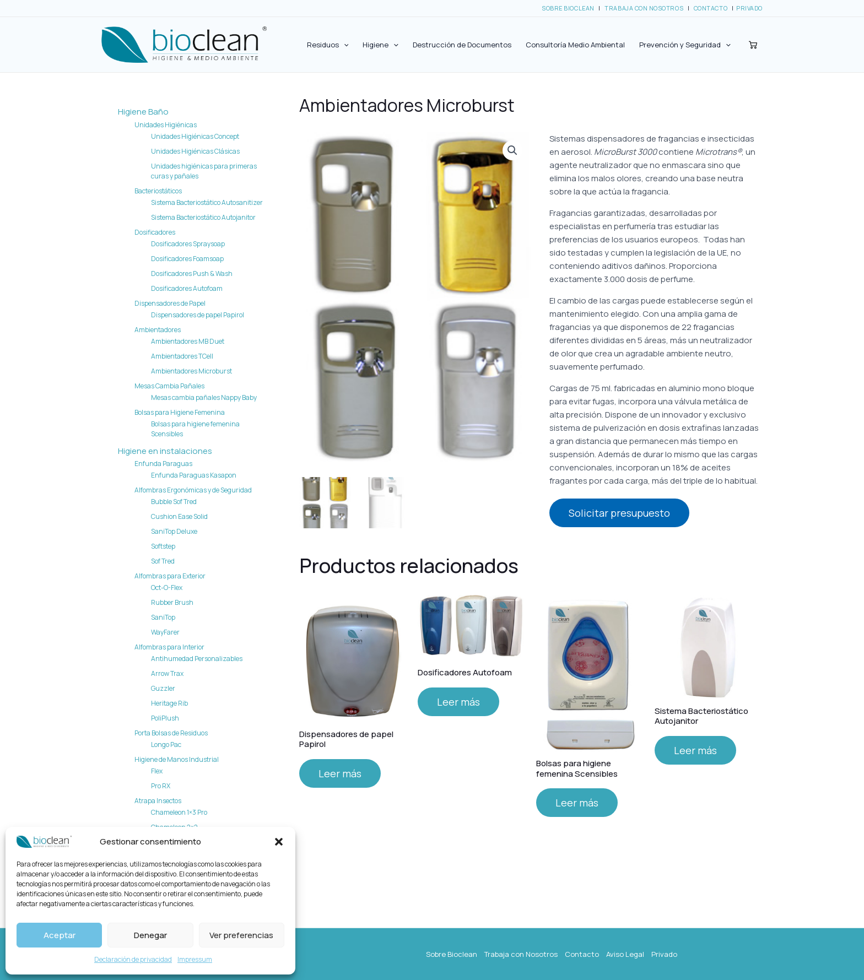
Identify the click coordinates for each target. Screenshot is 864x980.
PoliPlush (165, 718)
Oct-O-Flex (166, 587)
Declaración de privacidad (133, 959)
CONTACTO (710, 8)
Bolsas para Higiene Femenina (179, 412)
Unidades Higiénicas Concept (195, 136)
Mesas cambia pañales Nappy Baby (204, 397)
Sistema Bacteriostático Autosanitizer (207, 202)
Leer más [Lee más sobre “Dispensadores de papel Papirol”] (339, 771)
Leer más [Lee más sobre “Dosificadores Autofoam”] (458, 700)
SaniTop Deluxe (174, 531)
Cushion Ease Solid (179, 516)
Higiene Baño (143, 111)
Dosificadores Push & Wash (192, 273)
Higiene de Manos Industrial (176, 759)
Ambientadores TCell (182, 356)
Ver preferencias (241, 935)
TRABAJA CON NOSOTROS (643, 8)
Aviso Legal (625, 954)
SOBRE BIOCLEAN (568, 8)
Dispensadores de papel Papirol (197, 315)
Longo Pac (166, 744)
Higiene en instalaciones (165, 451)
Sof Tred (163, 561)
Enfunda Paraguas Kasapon (193, 475)
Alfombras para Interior (169, 647)
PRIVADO (749, 8)
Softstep (163, 546)
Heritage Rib (169, 703)
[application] (344, 44)
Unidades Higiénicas (165, 124)
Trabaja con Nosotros (521, 954)
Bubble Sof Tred (174, 501)
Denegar (150, 935)
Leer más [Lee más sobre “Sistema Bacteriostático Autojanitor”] (695, 748)
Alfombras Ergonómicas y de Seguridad (193, 490)
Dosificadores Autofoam (187, 288)
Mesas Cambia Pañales (169, 386)
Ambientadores (157, 329)
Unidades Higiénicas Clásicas (195, 151)
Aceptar (59, 935)
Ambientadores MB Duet (187, 341)
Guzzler (163, 688)
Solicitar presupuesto (619, 512)
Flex (157, 771)
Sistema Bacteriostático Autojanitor (203, 217)
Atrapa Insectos (157, 800)
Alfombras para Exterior (170, 576)
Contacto (582, 954)
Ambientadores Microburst (191, 371)
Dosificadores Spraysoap (188, 243)
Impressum (194, 959)
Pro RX (160, 786)
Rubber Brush (172, 602)
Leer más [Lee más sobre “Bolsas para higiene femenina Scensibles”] (576, 801)
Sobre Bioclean (451, 954)
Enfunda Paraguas (163, 463)
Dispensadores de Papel (170, 303)
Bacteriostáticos (158, 191)
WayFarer (165, 632)
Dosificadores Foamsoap (187, 258)
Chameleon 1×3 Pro (179, 812)
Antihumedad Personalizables (196, 658)
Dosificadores (154, 232)
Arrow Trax (167, 673)
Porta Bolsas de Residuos (171, 733)
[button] (278, 841)
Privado (664, 954)
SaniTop (163, 617)
